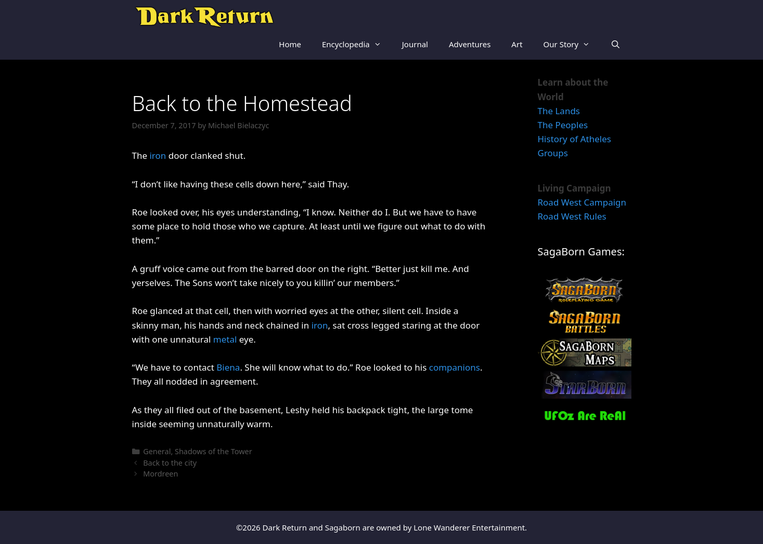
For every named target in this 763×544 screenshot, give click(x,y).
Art (516, 44)
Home (290, 44)
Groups (553, 153)
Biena (228, 367)
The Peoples (563, 125)
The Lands (559, 111)
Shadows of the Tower (213, 451)
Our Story (572, 44)
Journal (415, 44)
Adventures (469, 44)
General (157, 451)
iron (157, 155)
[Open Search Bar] (615, 44)
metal (225, 339)
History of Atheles (574, 139)
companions (454, 367)
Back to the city (170, 463)
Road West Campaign (582, 202)
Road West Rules (572, 216)
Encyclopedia (357, 44)
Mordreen (160, 474)
